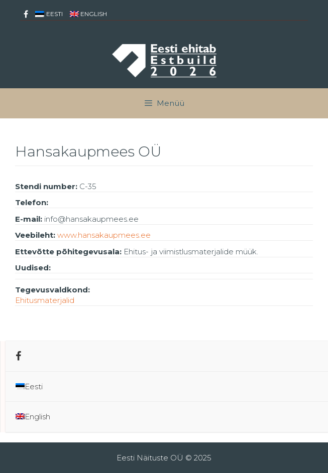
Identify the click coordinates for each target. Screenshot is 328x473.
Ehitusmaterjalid (44, 300)
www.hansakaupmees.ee (104, 235)
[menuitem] (49, 14)
